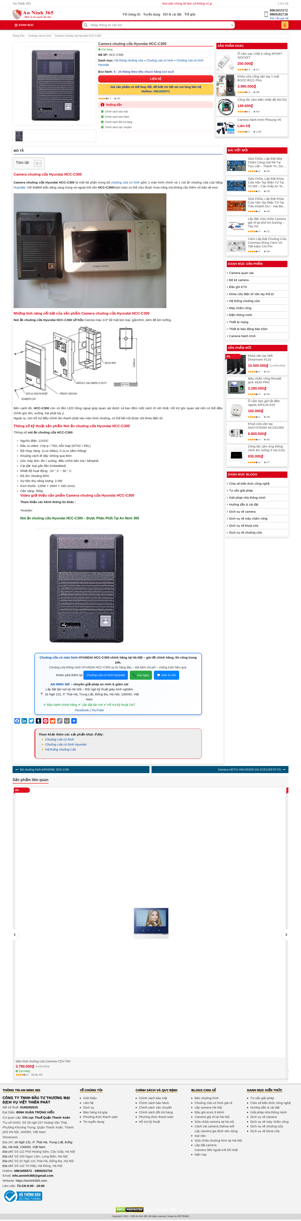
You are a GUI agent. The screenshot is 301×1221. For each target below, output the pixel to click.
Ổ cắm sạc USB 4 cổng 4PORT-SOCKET (260, 55)
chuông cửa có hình (125, 182)
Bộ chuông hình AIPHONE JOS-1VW (44, 769)
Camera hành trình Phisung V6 (259, 119)
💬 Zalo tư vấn (166, 675)
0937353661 (183, 1216)
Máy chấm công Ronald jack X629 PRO (264, 380)
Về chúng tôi (131, 14)
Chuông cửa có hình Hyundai (105, 675)
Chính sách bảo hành (117, 116)
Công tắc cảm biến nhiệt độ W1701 (262, 99)
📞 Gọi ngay (141, 675)
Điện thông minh (240, 315)
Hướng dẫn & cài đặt (243, 504)
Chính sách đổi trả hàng (118, 122)
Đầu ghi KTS (238, 287)
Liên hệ (283, 3)
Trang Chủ (18, 35)
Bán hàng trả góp (95, 1112)
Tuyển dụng (151, 14)
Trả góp (189, 14)
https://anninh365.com (31, 1180)
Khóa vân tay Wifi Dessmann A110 (260, 357)
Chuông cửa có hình (39, 35)
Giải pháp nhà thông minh (247, 497)
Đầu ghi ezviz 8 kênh (209, 1112)
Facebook (82, 710)
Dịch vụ (88, 1107)
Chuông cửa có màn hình (59, 657)
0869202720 (279, 14)
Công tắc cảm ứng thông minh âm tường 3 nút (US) (266, 448)
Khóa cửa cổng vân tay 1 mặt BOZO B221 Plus (258, 78)
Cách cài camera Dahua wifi (214, 1126)
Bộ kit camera (239, 280)
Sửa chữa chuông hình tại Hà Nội (218, 1140)
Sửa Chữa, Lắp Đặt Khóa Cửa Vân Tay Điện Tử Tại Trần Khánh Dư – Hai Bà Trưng (266, 202)
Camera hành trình (242, 336)
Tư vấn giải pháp (241, 490)
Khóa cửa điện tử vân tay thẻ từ (251, 294)
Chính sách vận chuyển (118, 127)
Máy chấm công (240, 308)
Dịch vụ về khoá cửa (243, 525)
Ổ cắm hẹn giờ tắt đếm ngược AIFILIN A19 (264, 403)
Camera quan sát (241, 273)
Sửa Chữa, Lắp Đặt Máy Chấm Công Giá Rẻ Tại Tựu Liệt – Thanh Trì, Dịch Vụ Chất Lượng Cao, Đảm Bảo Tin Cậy (266, 162)
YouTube (97, 710)
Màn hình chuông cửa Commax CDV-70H (43, 1061)
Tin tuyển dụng (93, 1121)
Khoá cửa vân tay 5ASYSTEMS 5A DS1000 (266, 425)
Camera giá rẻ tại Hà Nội (212, 1117)
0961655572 (279, 10)
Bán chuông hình (207, 1098)
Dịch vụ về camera (242, 511)
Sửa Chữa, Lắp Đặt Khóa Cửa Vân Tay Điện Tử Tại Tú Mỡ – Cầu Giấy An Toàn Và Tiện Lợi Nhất (267, 182)
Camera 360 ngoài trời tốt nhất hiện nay (216, 1152)
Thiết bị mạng (238, 322)
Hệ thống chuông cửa (129, 60)
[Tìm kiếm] (85, 25)
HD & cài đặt (172, 14)
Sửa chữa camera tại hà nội (214, 1121)
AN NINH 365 (60, 684)
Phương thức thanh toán (100, 1117)
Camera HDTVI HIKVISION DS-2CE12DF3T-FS (249, 769)
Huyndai (19, 187)
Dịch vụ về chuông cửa (245, 532)
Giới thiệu (90, 1098)
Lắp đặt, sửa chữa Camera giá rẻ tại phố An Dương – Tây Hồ (267, 222)
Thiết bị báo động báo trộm (248, 329)
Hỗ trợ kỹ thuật (149, 1121)
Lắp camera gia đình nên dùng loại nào (216, 1133)
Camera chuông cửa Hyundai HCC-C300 (78, 35)
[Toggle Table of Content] (35, 163)
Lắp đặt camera (206, 1145)
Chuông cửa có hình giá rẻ (213, 1103)
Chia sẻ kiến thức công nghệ (249, 483)
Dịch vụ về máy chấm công (248, 518)
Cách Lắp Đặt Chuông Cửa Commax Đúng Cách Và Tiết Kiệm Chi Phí (267, 242)
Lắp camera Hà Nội (208, 1107)
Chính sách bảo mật (116, 111)
